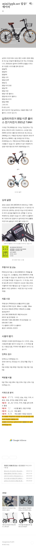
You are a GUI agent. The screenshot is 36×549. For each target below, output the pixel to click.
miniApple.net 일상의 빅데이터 (17, 4)
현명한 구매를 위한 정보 (10, 465)
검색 (27, 3)
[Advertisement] (18, 440)
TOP (32, 542)
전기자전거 (22, 465)
